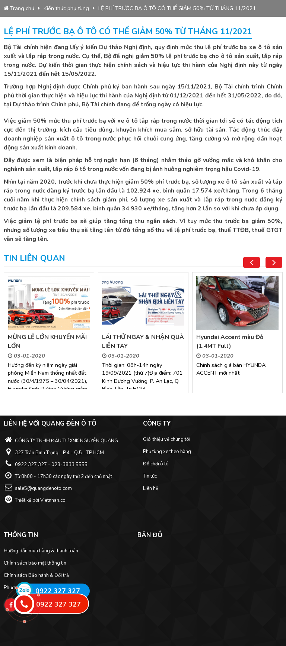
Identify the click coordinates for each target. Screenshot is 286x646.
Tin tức (150, 476)
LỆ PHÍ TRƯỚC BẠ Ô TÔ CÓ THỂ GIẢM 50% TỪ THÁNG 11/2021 (177, 8)
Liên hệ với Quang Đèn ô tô (50, 423)
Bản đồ (149, 535)
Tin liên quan (34, 258)
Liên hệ (150, 488)
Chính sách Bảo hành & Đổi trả (36, 575)
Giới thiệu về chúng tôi (166, 439)
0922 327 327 (57, 591)
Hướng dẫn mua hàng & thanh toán (41, 551)
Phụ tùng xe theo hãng (167, 451)
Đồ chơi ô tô (156, 464)
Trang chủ (19, 8)
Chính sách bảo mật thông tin (35, 563)
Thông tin (21, 535)
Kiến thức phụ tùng (66, 8)
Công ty (157, 423)
